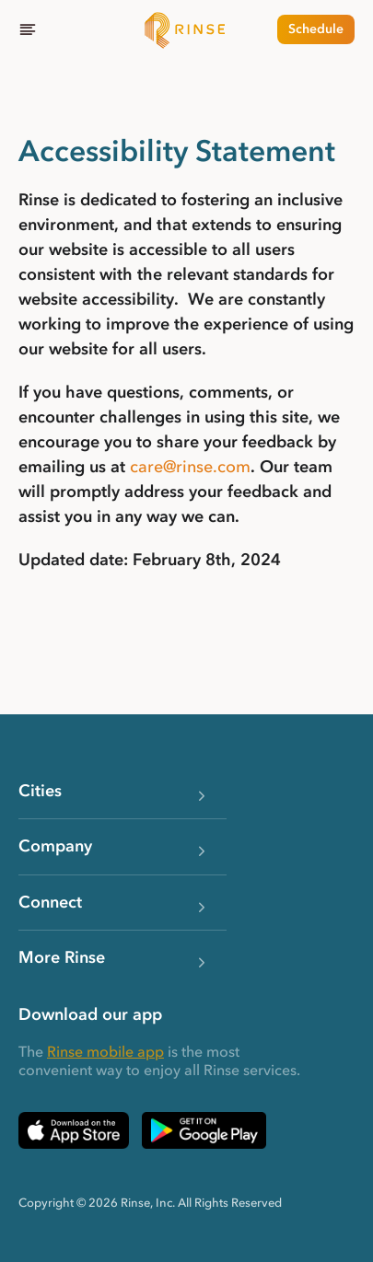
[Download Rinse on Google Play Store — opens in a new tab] (204, 1130)
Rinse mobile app (105, 1051)
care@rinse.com (190, 467)
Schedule (316, 29)
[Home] (187, 29)
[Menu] (27, 29)
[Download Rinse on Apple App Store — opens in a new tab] (73, 1130)
